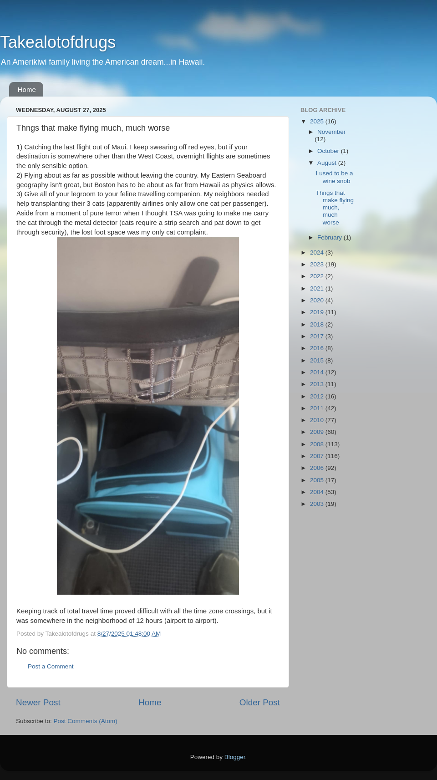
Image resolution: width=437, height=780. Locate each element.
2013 (317, 384)
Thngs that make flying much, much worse (335, 207)
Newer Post (38, 702)
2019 (317, 312)
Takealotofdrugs (58, 42)
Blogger (234, 757)
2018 (317, 324)
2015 (317, 360)
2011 (317, 408)
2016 (317, 348)
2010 (317, 420)
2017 (317, 336)
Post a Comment (51, 666)
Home (27, 89)
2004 (317, 492)
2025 (317, 121)
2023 (317, 264)
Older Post (259, 702)
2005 (317, 480)
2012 (317, 396)
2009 (317, 431)
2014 (317, 372)
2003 (317, 503)
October (329, 151)
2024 (317, 252)
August (327, 162)
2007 (317, 456)
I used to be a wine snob (334, 177)
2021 (317, 288)
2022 (317, 276)
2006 (317, 467)
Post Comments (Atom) (85, 721)
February (330, 237)
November (331, 131)
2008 (317, 444)
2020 (317, 300)
